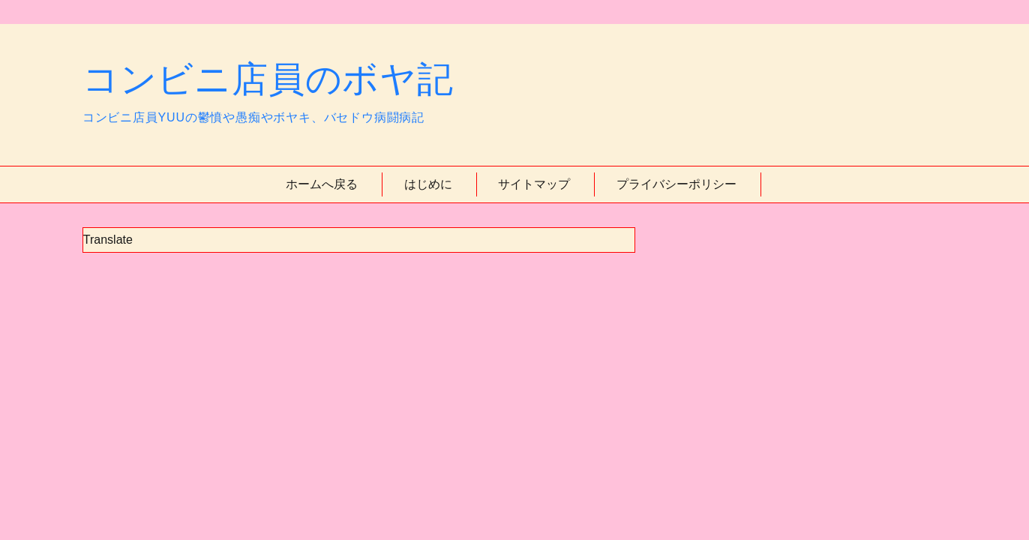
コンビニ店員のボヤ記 (268, 79)
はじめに (428, 184)
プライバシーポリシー (676, 184)
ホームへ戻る (322, 184)
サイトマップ (534, 184)
